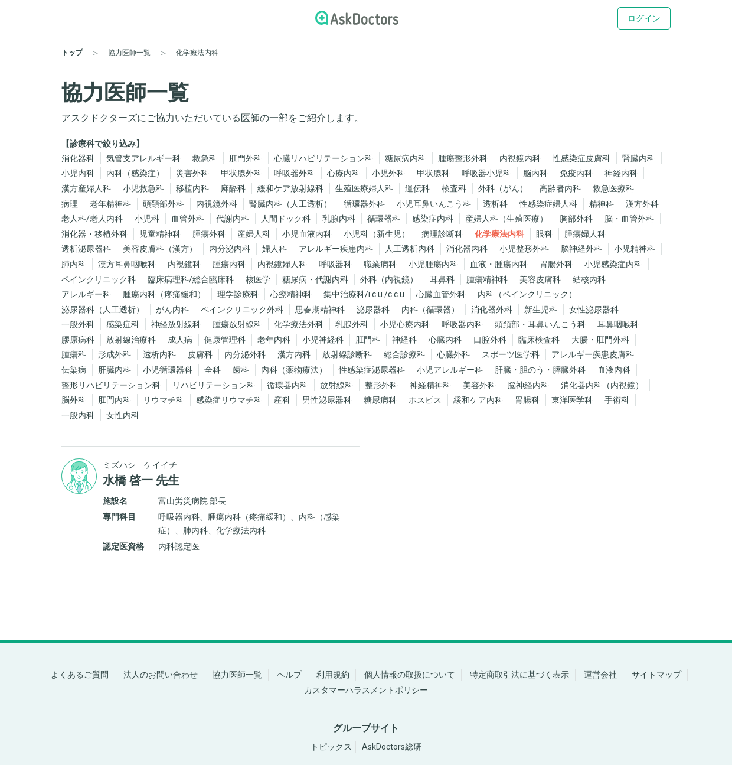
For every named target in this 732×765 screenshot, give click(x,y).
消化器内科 (467, 248)
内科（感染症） (135, 173)
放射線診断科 (347, 354)
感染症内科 (432, 218)
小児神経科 (323, 339)
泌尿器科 (373, 309)
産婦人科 (253, 234)
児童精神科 (160, 234)
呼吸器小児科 (486, 173)
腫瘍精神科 (487, 279)
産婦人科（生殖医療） (506, 218)
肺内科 (73, 264)
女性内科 (122, 415)
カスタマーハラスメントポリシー (366, 690)
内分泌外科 (245, 354)
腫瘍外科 (209, 234)
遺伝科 (417, 188)
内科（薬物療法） (294, 370)
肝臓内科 (114, 370)
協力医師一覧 (237, 674)
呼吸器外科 (294, 173)
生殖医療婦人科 (364, 188)
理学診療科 (238, 294)
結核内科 (589, 279)
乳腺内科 (338, 218)
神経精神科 (430, 385)
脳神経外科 (581, 248)
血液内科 (613, 370)
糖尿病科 (380, 400)
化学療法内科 (499, 234)
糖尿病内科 (405, 158)
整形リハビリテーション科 (111, 385)
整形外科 (381, 385)
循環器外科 (364, 204)
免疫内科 (576, 173)
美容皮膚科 (540, 279)
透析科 (495, 204)
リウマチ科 (163, 400)
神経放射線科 (176, 324)
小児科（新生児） (377, 234)
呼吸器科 (335, 264)
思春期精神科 (320, 309)
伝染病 (73, 370)
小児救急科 (143, 188)
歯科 (241, 370)
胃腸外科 (556, 264)
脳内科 (535, 173)
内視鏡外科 (216, 204)
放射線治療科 (131, 339)
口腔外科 (489, 339)
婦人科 (274, 248)
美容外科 (479, 385)
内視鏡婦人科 (282, 264)
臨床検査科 (539, 339)
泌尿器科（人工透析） (102, 309)
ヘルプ (289, 674)
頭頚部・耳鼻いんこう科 (540, 324)
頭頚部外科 (163, 204)
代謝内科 (232, 218)
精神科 (601, 204)
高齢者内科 (560, 188)
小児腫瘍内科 (433, 264)
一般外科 (77, 324)
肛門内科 (114, 400)
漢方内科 (294, 354)
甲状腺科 (433, 173)
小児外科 (388, 173)
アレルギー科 (86, 294)
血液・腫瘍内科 (499, 264)
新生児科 (540, 309)
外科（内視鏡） (389, 279)
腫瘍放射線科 (237, 324)
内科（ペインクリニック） (527, 294)
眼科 (544, 234)
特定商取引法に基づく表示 (519, 674)
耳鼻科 (442, 279)
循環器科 (383, 218)
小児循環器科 (167, 370)
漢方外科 (642, 204)
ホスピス (425, 400)
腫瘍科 (73, 354)
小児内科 (77, 173)
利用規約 (332, 674)
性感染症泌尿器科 (372, 370)
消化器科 (77, 158)
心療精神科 (291, 294)
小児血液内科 (307, 234)
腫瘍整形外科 (463, 158)
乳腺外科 (351, 324)
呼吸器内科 (462, 324)
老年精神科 (110, 204)
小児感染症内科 (613, 264)
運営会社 (600, 674)
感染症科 (122, 324)
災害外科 (192, 173)
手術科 (616, 400)
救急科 (204, 158)
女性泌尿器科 (594, 309)
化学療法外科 (298, 324)
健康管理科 (225, 339)
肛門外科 (245, 158)
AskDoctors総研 (391, 746)
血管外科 (187, 218)
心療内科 (343, 173)
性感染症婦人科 (548, 204)
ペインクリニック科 (98, 279)
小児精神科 (634, 248)
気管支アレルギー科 (143, 158)
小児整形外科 (524, 248)
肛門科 (367, 339)
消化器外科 (491, 309)
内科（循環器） (430, 309)
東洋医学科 (572, 400)
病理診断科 (442, 234)
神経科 (404, 339)
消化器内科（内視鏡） (602, 385)
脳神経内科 (528, 385)
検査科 (454, 188)
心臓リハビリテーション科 (323, 158)
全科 (212, 370)
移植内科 (192, 188)
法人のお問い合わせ (160, 674)
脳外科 (73, 400)
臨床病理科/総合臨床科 (191, 279)
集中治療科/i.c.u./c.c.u (363, 294)
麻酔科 (233, 188)
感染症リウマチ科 (229, 400)
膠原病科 (77, 339)
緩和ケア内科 (478, 400)
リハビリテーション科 (213, 385)
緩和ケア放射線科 (290, 188)
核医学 (258, 279)
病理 (69, 204)
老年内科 (273, 339)
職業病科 (380, 264)
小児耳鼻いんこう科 (434, 204)
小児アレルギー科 (450, 370)
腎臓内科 (638, 158)
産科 (282, 400)
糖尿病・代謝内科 (315, 279)
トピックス (331, 746)
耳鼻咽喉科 (618, 324)
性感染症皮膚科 (581, 158)
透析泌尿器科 (86, 248)
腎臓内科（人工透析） (290, 204)
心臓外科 (453, 354)
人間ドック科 (286, 218)
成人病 (180, 339)
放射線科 (336, 385)
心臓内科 (445, 339)
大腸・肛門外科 (600, 339)
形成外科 (114, 354)
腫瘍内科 (229, 264)
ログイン (644, 18)
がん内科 (172, 309)
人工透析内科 (409, 248)
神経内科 (621, 173)
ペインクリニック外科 (242, 309)
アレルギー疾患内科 (336, 248)
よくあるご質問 (80, 674)
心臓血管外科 (441, 294)
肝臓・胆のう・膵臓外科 (540, 370)
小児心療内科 (405, 324)
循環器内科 (287, 385)
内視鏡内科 (520, 158)
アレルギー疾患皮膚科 (592, 354)
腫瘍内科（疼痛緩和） (164, 294)
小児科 (147, 218)
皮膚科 (200, 354)
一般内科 (77, 415)
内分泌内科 (229, 248)
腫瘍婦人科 (585, 234)
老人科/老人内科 (92, 218)
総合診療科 (404, 354)
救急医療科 (613, 188)
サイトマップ (656, 674)
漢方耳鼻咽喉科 (127, 264)
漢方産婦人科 (86, 188)
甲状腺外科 (241, 173)
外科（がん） (503, 188)
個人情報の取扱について (409, 674)
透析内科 (159, 354)
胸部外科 (576, 218)
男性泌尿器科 (327, 400)
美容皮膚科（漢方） (160, 248)
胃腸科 (527, 400)
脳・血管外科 (629, 218)
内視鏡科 (184, 264)
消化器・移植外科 (94, 234)
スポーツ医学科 (511, 354)
